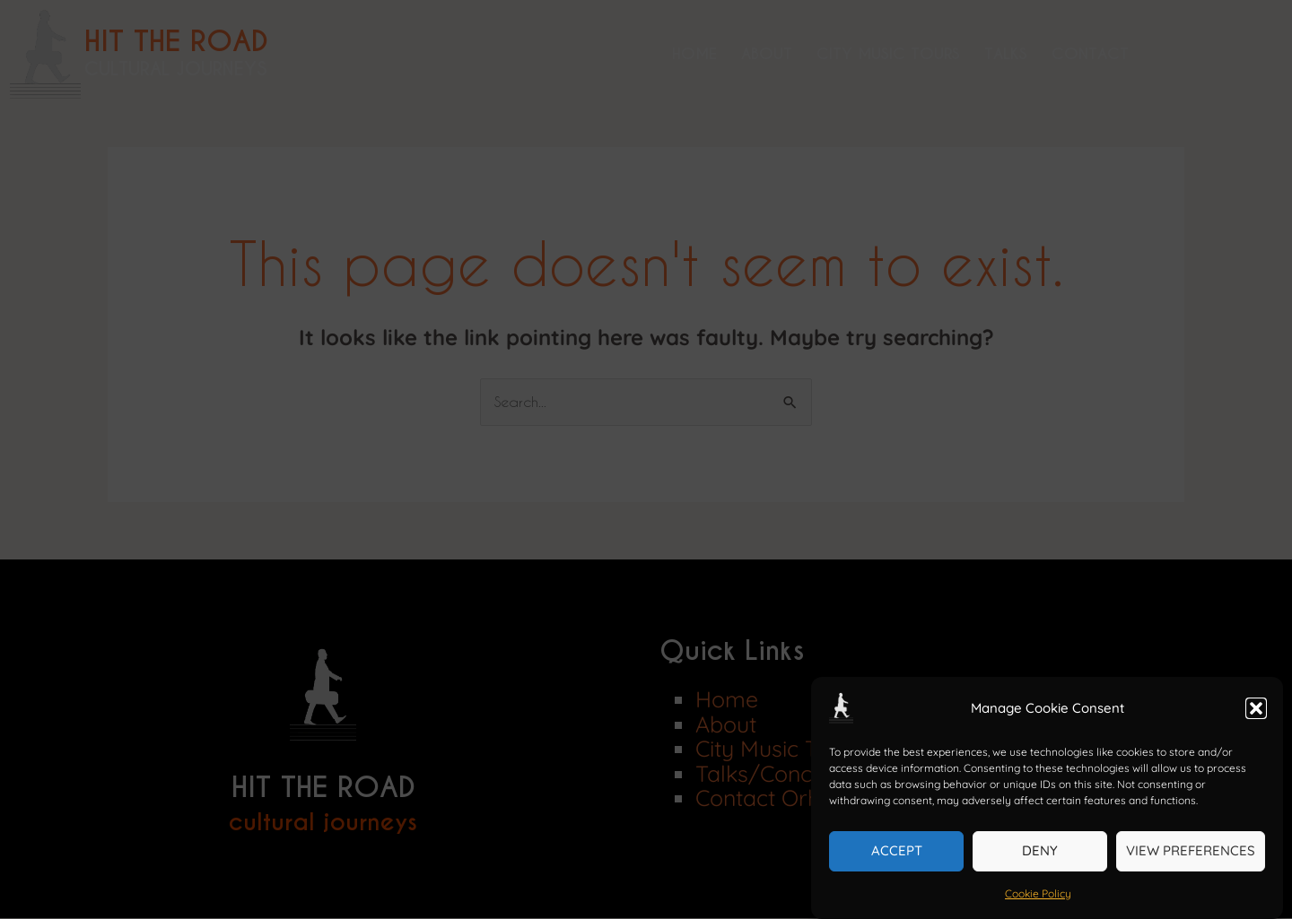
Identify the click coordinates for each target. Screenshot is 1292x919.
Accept (896, 850)
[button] (1256, 708)
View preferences (1190, 850)
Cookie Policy (1038, 893)
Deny (1040, 850)
